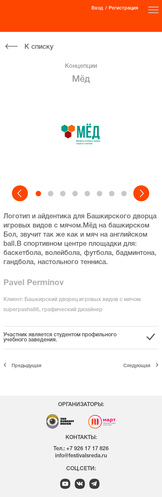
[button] (20, 193)
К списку (38, 47)
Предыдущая (26, 366)
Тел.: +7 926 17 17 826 (81, 448)
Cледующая (136, 366)
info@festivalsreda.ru (81, 456)
